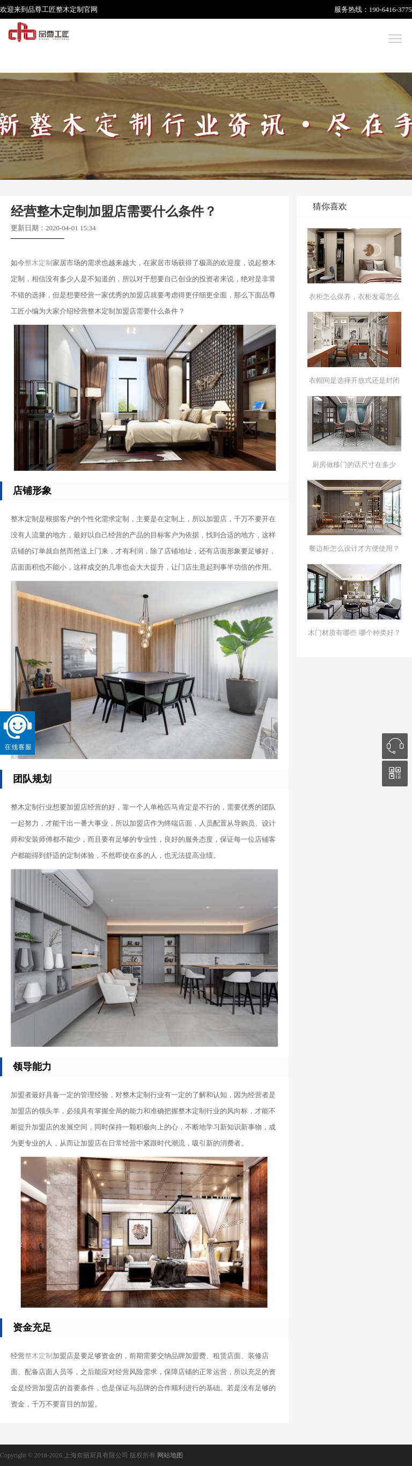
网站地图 (170, 1455)
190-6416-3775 (390, 9)
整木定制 (70, 9)
